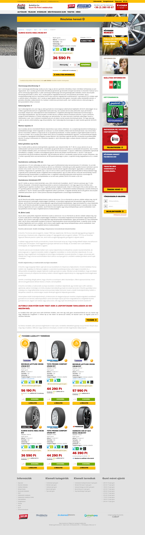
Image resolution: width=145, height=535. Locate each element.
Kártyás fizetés (22, 489)
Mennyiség (64, 65)
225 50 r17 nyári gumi (109, 489)
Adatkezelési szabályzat (24, 495)
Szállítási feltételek (23, 487)
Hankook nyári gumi (51, 487)
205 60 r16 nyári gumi (109, 491)
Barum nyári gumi (51, 489)
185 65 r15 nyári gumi (109, 499)
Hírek (19, 505)
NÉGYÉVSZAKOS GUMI (57, 12)
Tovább (92, 320)
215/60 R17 (62, 40)
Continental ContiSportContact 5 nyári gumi (86, 483)
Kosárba (85, 65)
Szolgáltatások (108, 1)
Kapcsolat (118, 1)
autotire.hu (21, 29)
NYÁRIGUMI (41, 12)
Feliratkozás (115, 147)
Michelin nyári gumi (51, 485)
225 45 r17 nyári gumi (109, 485)
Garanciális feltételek (23, 491)
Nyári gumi (56, 38)
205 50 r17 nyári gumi (109, 501)
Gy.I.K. (19, 507)
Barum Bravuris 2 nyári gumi (82, 489)
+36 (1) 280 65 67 (104, 7)
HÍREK (78, 12)
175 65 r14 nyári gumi (109, 497)
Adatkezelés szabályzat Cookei (26, 497)
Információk (97, 1)
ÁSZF (19, 493)
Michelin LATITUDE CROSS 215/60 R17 (32, 365)
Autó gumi (29, 29)
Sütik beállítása (22, 499)
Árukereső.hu (72, 514)
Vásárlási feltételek (23, 485)
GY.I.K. (125, 1)
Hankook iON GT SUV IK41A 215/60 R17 (81, 432)
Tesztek (20, 503)
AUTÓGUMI (22, 12)
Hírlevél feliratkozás (23, 509)
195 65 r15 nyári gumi (109, 487)
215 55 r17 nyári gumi (109, 493)
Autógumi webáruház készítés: (116, 516)
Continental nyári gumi (52, 483)
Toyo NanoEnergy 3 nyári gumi (83, 491)
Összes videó (115, 189)
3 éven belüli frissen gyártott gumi (63, 53)
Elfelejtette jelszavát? (120, 215)
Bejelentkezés (115, 211)
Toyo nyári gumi (50, 491)
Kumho (45, 29)
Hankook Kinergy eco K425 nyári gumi (84, 487)
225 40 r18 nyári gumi (109, 495)
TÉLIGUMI (32, 12)
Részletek (32, 403)
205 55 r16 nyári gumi (109, 483)
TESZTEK (70, 12)
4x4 (40, 29)
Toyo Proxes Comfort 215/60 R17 (57, 365)
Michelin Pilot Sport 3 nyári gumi (83, 485)
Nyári (35, 29)
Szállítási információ (64, 75)
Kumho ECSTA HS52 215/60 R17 (32, 432)
